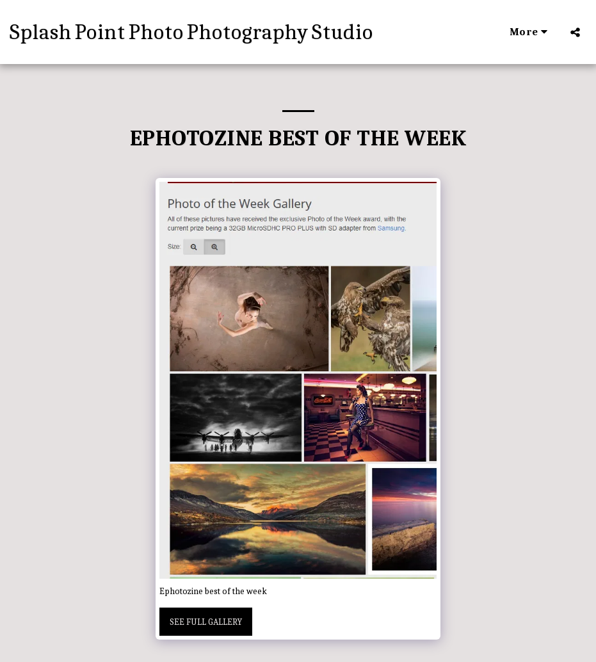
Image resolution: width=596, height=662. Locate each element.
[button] (575, 32)
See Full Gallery (206, 622)
